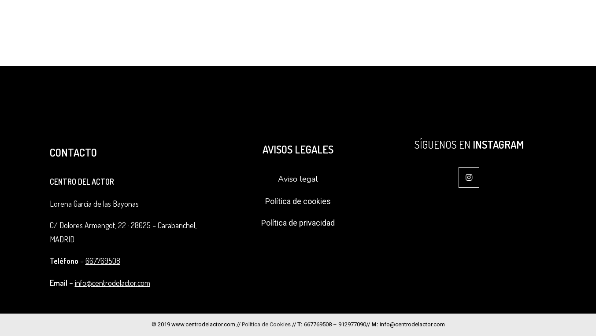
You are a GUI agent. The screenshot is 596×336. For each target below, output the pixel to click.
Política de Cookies (266, 324)
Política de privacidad (298, 222)
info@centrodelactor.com (112, 283)
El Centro (290, 20)
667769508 (102, 261)
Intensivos (437, 20)
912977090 (352, 324)
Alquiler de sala (534, 20)
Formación (345, 20)
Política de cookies (298, 201)
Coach (481, 20)
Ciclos (393, 20)
